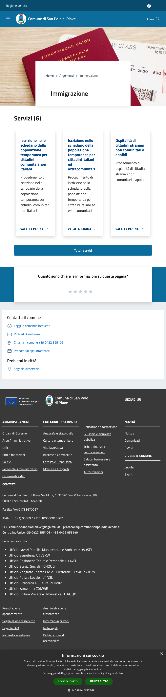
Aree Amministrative (16, 440)
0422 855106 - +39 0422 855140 (54, 532)
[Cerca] (157, 19)
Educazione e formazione (100, 426)
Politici (6, 461)
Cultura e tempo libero (58, 440)
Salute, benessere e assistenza (97, 462)
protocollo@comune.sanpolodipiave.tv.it (91, 526)
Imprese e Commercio (57, 454)
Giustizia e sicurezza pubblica (97, 437)
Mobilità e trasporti (56, 469)
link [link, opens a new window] (121, 673)
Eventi (129, 474)
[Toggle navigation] (8, 18)
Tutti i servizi (83, 250)
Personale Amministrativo (19, 469)
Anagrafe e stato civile (58, 433)
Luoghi (129, 467)
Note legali (50, 628)
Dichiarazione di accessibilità (54, 638)
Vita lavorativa (53, 447)
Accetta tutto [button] (68, 681)
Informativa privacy (56, 621)
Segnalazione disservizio (18, 621)
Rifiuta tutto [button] (99, 681)
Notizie (129, 433)
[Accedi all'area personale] (149, 5)
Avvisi (129, 447)
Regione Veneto (16, 5)
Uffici (5, 447)
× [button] (161, 653)
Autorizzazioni (93, 472)
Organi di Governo (14, 433)
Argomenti (66, 75)
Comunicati (132, 440)
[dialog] (83, 673)
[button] (83, 690)
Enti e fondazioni (13, 454)
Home (50, 75)
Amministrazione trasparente (54, 611)
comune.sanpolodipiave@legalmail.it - (36, 526)
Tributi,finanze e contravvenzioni (95, 449)
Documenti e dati (13, 476)
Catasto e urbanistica (57, 461)
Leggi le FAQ (10, 628)
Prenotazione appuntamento (12, 611)
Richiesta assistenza (16, 635)
